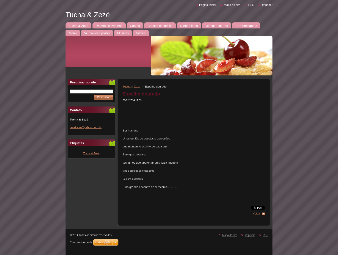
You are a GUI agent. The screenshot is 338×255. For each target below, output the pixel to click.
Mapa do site (232, 4)
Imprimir (267, 4)
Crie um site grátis (81, 242)
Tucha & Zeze (91, 153)
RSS (251, 4)
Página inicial (207, 4)
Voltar (256, 213)
